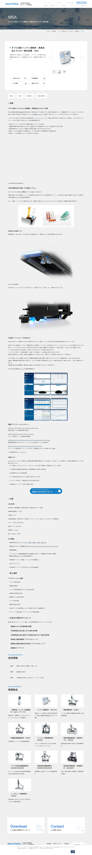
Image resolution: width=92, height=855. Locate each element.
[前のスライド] (50, 57)
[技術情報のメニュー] (66, 6)
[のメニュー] (48, 6)
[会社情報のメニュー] (86, 6)
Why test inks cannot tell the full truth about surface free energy (27, 446)
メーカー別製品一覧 (62, 31)
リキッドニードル (39, 118)
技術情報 (66, 843)
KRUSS (71, 31)
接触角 (21, 112)
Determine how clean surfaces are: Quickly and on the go (25, 428)
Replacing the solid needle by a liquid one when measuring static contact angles (32, 440)
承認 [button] (73, 851)
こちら (18, 197)
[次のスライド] (82, 57)
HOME (46, 31)
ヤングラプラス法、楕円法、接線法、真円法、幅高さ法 (33, 542)
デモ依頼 (15, 83)
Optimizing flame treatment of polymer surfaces (23, 434)
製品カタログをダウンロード (46, 491)
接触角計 (77, 31)
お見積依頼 (35, 78)
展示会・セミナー (57, 843)
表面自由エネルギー (38, 114)
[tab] (54, 71)
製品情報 (52, 31)
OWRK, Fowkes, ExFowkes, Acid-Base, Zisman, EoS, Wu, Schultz (43, 546)
